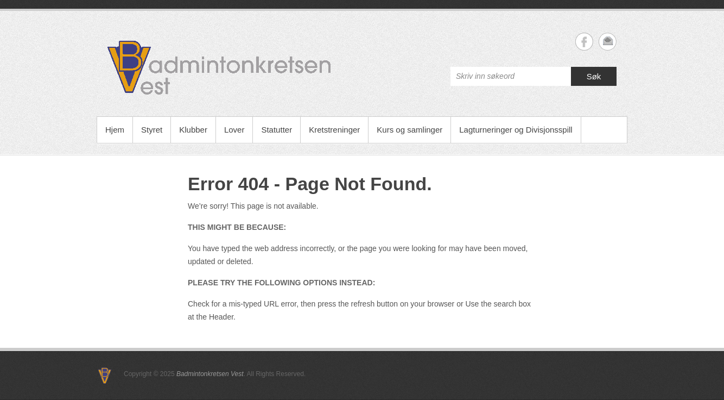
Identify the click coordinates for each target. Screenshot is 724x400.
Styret (151, 129)
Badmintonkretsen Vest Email (608, 42)
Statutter (276, 129)
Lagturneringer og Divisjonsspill (515, 129)
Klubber (193, 129)
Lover (234, 129)
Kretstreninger (334, 129)
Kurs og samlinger (409, 129)
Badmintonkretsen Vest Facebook (584, 42)
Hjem (114, 129)
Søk (594, 76)
